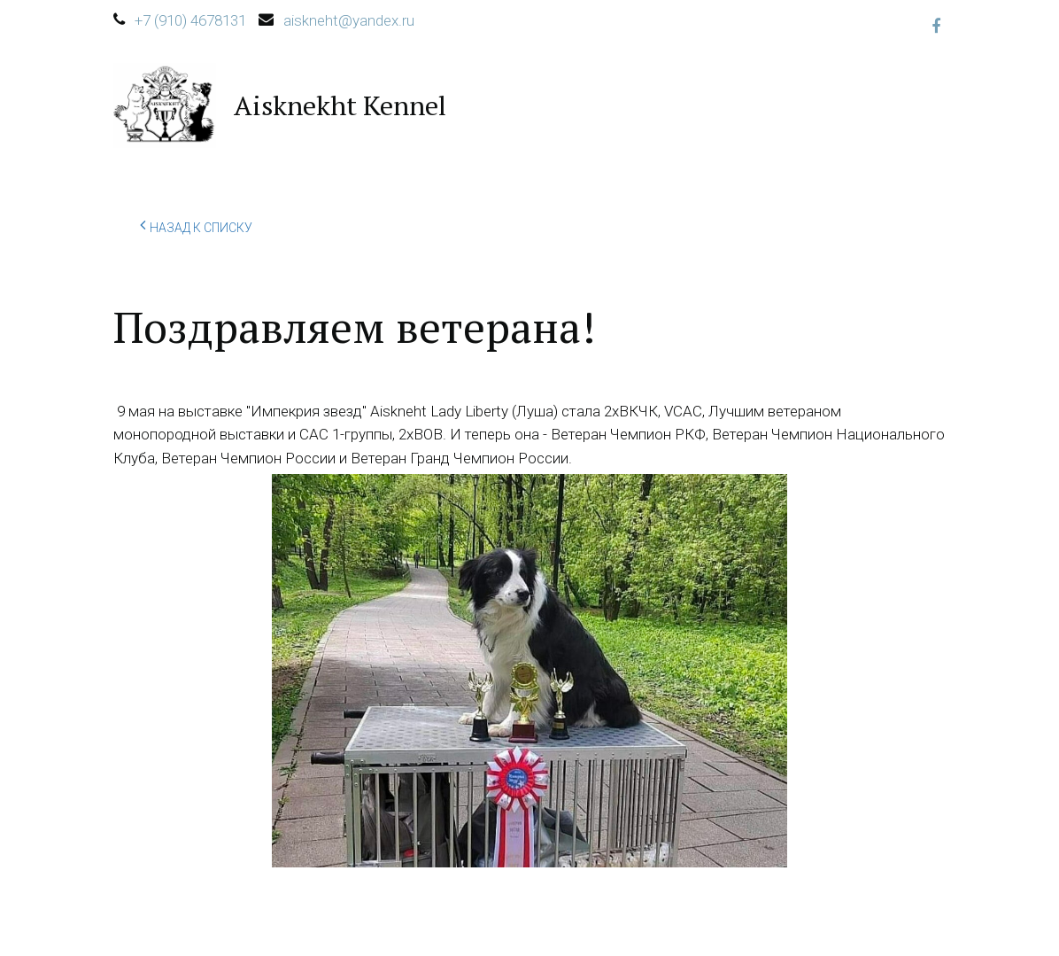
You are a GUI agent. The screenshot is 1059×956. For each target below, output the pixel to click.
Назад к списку (196, 225)
